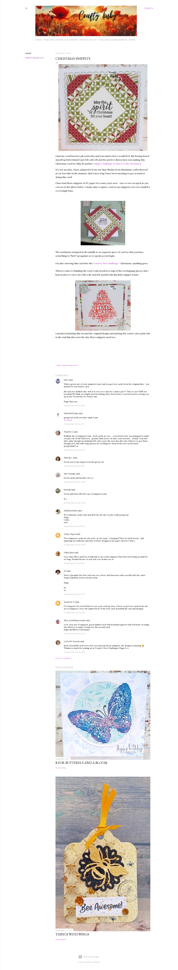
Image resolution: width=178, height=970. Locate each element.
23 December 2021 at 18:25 (74, 652)
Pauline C (68, 432)
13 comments (60, 939)
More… (133, 40)
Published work (53, 40)
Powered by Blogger (89, 956)
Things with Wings (72, 934)
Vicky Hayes (70, 534)
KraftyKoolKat (70, 510)
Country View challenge (105, 263)
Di (65, 571)
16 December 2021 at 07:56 (74, 503)
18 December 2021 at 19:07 (74, 594)
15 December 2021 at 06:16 (74, 405)
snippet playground (34, 57)
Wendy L (68, 458)
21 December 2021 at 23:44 (74, 634)
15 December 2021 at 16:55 (74, 466)
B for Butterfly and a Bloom (81, 763)
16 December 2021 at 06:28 (75, 482)
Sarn (66, 380)
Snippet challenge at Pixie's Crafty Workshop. (117, 163)
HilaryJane (69, 552)
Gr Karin (68, 420)
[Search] (148, 8)
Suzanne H (69, 602)
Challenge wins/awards (112, 40)
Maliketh (96, 962)
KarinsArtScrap (71, 413)
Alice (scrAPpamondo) (74, 620)
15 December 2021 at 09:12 (74, 450)
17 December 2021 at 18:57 (74, 563)
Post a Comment (63, 658)
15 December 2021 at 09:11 (74, 424)
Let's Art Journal (72, 641)
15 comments (60, 768)
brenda (67, 489)
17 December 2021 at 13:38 (74, 545)
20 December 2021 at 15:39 (74, 613)
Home (38, 40)
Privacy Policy (88, 40)
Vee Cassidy (69, 474)
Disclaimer (71, 40)
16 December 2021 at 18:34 (74, 526)
